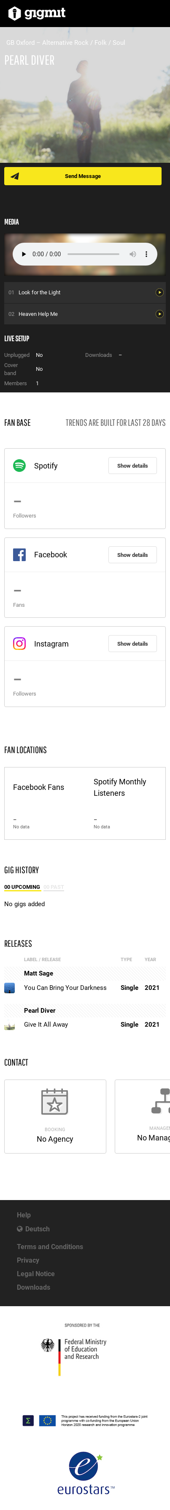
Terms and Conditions (50, 1247)
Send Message (83, 176)
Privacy (28, 1260)
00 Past (53, 887)
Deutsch (37, 1229)
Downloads (33, 1287)
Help (24, 1215)
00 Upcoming (22, 887)
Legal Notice (36, 1274)
